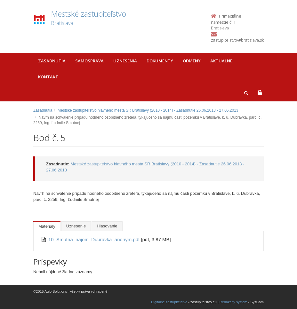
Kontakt (48, 77)
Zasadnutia (52, 61)
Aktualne (221, 61)
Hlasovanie (107, 226)
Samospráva (89, 61)
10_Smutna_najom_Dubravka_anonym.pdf (94, 239)
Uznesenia (125, 61)
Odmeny (192, 61)
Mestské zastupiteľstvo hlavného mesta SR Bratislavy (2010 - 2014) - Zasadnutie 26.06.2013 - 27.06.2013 (148, 110)
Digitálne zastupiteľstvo (169, 302)
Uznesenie (76, 226)
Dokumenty (160, 61)
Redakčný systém (233, 302)
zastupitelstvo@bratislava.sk (237, 40)
